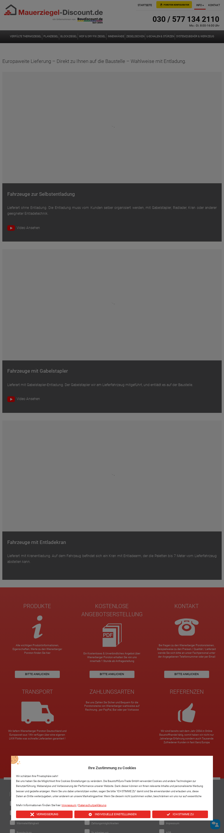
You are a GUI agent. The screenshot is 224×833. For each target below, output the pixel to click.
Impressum (69, 805)
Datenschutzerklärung (92, 805)
